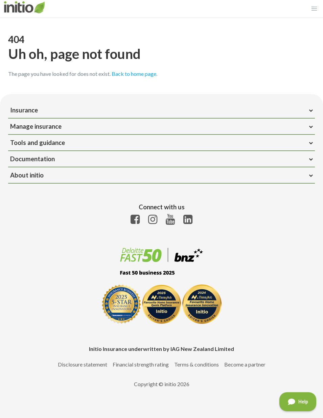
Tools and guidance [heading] (161, 142)
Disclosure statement (82, 364)
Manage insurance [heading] (161, 126)
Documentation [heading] (161, 159)
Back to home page (134, 73)
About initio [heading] (161, 175)
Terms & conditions (196, 364)
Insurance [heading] (161, 110)
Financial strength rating (141, 364)
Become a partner (245, 364)
